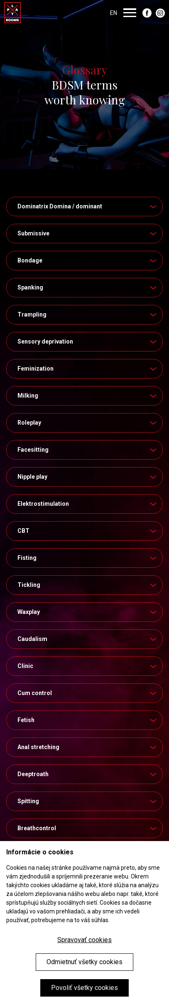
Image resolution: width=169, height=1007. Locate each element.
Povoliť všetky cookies (84, 988)
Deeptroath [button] (87, 774)
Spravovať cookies (84, 940)
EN (113, 13)
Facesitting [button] (87, 449)
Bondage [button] (87, 260)
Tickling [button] (87, 584)
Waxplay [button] (87, 612)
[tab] (84, 207)
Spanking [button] (87, 287)
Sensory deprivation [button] (87, 341)
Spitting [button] (87, 801)
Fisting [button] (87, 557)
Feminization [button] (87, 368)
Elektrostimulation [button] (87, 503)
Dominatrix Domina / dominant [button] (87, 206)
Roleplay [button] (87, 422)
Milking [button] (87, 395)
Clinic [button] (87, 666)
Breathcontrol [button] (87, 828)
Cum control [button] (87, 693)
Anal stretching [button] (87, 747)
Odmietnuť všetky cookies (84, 962)
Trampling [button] (87, 314)
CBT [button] (87, 530)
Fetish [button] (87, 720)
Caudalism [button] (87, 639)
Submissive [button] (87, 233)
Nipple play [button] (87, 476)
